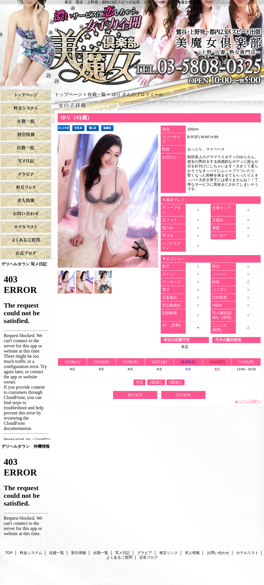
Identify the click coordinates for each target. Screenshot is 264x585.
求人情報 (26, 200)
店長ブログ (26, 253)
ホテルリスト (26, 227)
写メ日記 (26, 161)
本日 (139, 382)
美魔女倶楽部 (132, 43)
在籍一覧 (26, 121)
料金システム (26, 108)
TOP (26, 95)
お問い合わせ (26, 214)
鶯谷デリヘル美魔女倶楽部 (126, 580)
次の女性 (183, 395)
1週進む (156, 382)
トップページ (68, 94)
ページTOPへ (249, 401)
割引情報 (26, 134)
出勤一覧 (26, 148)
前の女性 (135, 395)
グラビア (26, 174)
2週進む (175, 382)
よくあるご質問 (26, 240)
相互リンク (26, 187)
